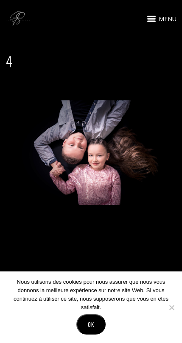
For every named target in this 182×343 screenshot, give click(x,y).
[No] (171, 307)
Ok (91, 324)
